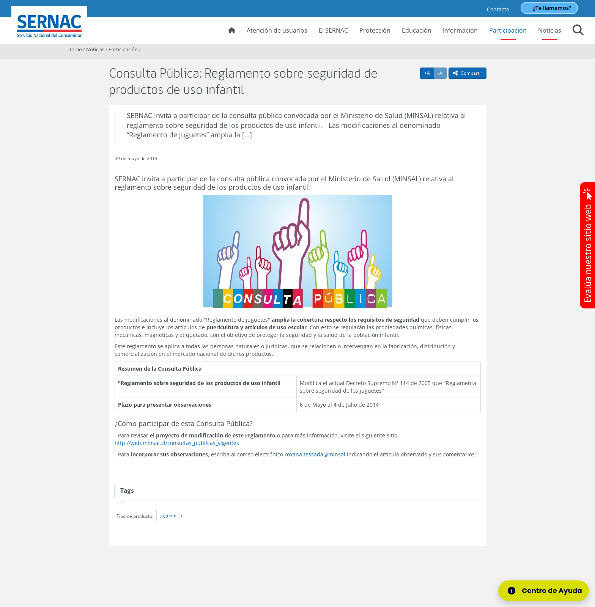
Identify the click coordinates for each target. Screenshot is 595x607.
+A (429, 72)
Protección (374, 30)
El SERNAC (333, 30)
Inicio (76, 49)
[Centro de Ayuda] (543, 590)
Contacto (498, 9)
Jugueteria (171, 515)
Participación (508, 30)
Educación (416, 30)
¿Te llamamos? (552, 7)
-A (442, 72)
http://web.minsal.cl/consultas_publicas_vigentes (177, 443)
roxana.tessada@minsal (315, 454)
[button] (578, 31)
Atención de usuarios (277, 30)
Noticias (549, 30)
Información (460, 30)
